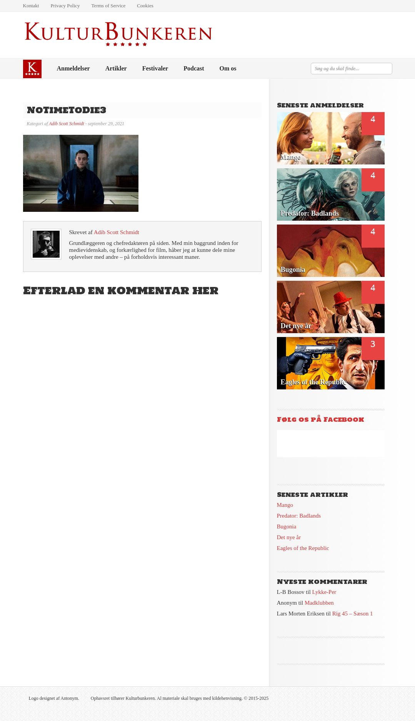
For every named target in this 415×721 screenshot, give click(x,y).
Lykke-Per (324, 592)
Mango (285, 505)
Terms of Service (109, 5)
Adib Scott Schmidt (66, 123)
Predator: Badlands (299, 516)
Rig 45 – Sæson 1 (352, 613)
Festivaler (155, 68)
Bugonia (287, 526)
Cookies (145, 5)
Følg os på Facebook (320, 419)
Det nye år (289, 537)
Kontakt (31, 5)
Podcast (193, 68)
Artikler (116, 68)
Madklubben (319, 603)
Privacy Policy (65, 5)
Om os (228, 68)
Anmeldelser (73, 68)
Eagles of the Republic (303, 548)
